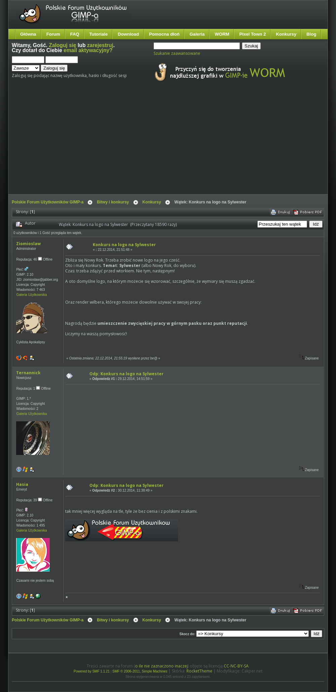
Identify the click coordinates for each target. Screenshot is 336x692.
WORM (222, 34)
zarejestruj (100, 45)
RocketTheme (199, 671)
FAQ (74, 34)
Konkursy (286, 34)
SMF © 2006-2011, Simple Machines (140, 671)
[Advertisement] (124, 144)
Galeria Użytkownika (31, 295)
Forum (53, 34)
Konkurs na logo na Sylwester (124, 244)
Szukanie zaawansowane (177, 53)
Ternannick (28, 373)
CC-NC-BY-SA (236, 666)
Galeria (197, 34)
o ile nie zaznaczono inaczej (161, 666)
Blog (311, 34)
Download (128, 34)
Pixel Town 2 (252, 34)
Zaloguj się (62, 45)
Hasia (22, 484)
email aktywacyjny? (88, 50)
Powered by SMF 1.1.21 (92, 671)
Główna (28, 34)
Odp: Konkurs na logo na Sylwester (126, 374)
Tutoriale (98, 34)
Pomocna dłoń (164, 34)
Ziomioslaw (28, 243)
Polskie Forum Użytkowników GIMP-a (47, 202)
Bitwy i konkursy (113, 202)
